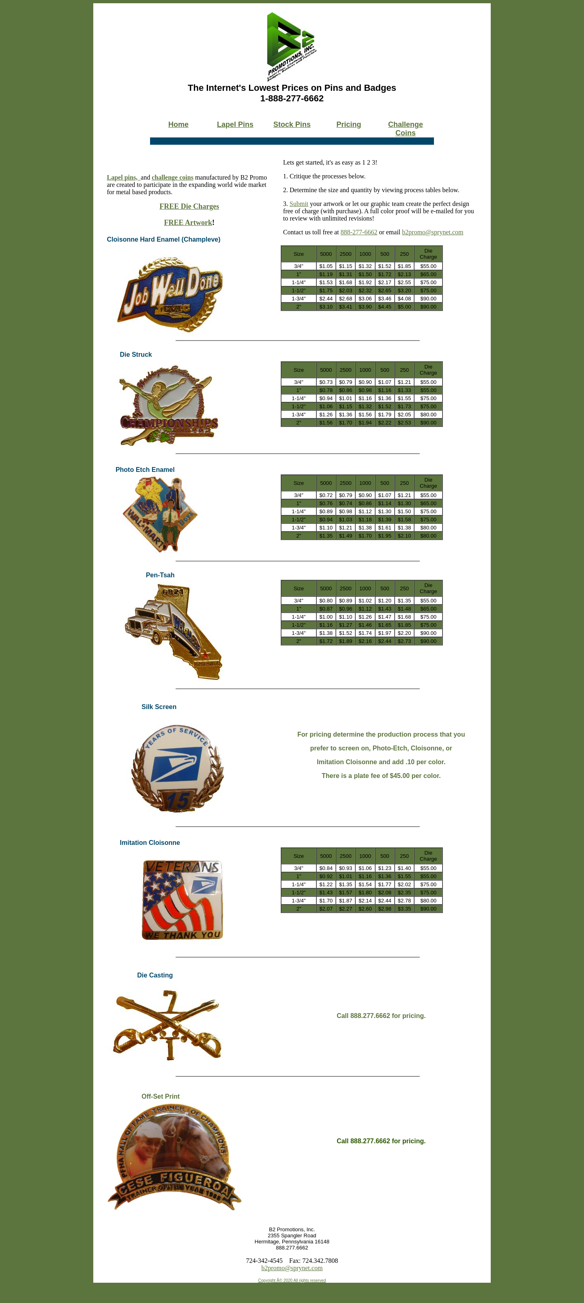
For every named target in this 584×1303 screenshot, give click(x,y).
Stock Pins (292, 124)
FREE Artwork (188, 223)
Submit (299, 203)
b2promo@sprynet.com (432, 232)
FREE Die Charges (189, 206)
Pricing (348, 124)
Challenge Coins (405, 128)
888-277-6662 (359, 232)
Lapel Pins (235, 124)
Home (178, 124)
